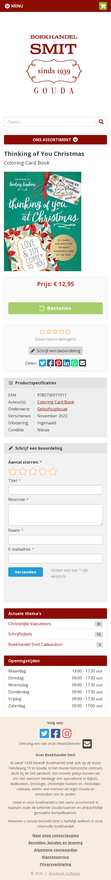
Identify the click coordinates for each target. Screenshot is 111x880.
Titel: (13, 480)
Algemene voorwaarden (55, 849)
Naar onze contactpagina (55, 835)
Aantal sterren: (23, 462)
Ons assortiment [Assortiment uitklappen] (52, 139)
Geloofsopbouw (52, 409)
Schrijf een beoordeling (55, 350)
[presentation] (40, 590)
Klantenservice (55, 857)
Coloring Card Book (55, 402)
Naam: (14, 530)
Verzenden (25, 572)
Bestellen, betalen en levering (55, 842)
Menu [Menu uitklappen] (17, 6)
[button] (103, 6)
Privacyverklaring (55, 864)
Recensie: (17, 499)
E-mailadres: (19, 549)
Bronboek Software (64, 873)
